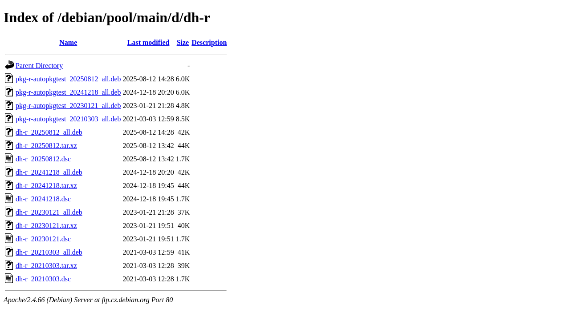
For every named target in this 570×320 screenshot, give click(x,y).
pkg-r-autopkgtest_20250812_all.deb (68, 79)
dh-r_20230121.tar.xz (46, 225)
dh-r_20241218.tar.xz (46, 185)
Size (183, 42)
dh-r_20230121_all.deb (49, 212)
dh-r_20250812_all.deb (49, 132)
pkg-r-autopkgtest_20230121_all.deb (68, 105)
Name (68, 42)
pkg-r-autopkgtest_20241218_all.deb (68, 92)
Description (209, 42)
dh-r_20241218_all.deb (49, 172)
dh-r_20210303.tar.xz (46, 265)
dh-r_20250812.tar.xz (46, 145)
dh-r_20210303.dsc (43, 279)
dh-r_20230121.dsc (43, 239)
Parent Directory (39, 65)
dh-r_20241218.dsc (43, 199)
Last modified (148, 42)
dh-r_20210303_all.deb (49, 252)
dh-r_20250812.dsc (43, 159)
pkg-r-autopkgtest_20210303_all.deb (68, 119)
